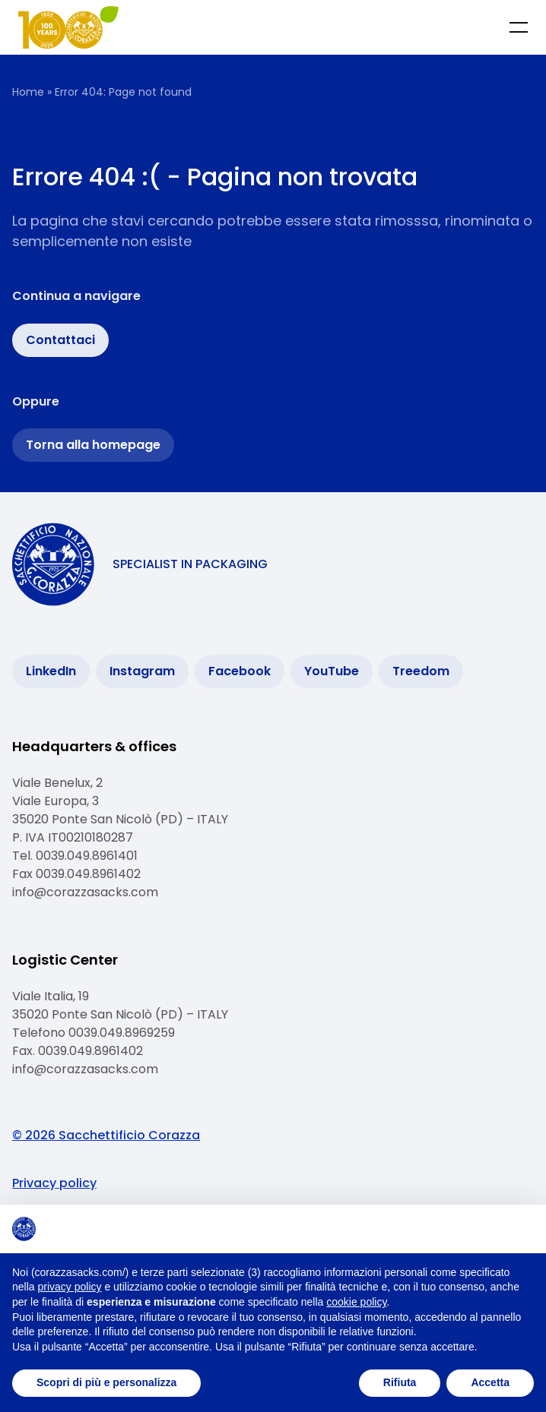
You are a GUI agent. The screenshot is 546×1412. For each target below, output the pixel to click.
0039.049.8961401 (87, 855)
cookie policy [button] (356, 1302)
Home (28, 92)
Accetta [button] (490, 1382)
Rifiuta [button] (400, 1382)
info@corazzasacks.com (85, 892)
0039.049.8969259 (123, 1032)
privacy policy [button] (69, 1287)
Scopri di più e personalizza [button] (106, 1382)
